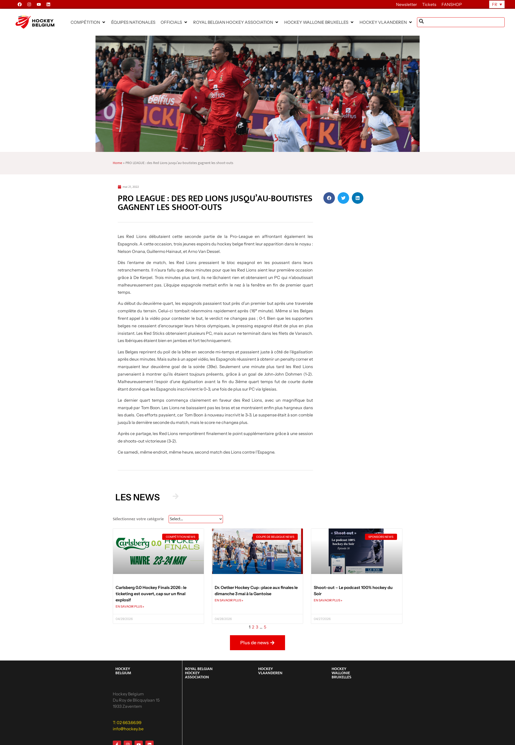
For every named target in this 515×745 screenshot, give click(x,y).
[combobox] (461, 22)
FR (494, 4)
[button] (88, 22)
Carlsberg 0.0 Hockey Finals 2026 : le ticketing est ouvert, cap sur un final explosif (151, 593)
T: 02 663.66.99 (127, 722)
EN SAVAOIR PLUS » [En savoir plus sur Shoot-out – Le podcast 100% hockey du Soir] (328, 600)
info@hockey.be (128, 728)
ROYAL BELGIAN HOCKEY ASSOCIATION (199, 673)
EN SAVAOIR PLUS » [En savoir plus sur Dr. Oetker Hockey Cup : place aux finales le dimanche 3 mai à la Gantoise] (229, 600)
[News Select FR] (196, 519)
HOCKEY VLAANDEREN (270, 671)
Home (117, 163)
